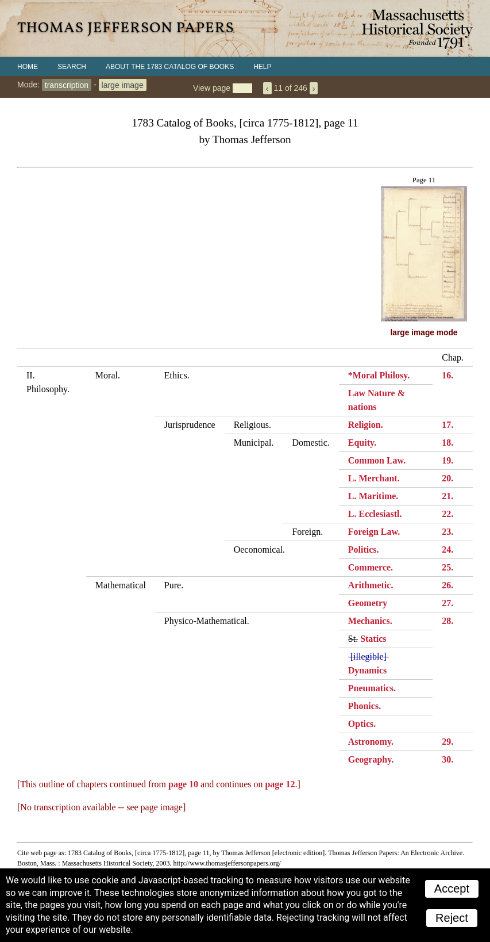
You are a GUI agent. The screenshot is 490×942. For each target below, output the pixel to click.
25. (447, 567)
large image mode (424, 332)
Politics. (363, 549)
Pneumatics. (372, 688)
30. (447, 759)
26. (447, 585)
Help (262, 67)
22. (447, 514)
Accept (451, 888)
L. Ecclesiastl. (375, 514)
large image (123, 84)
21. (447, 496)
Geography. (371, 759)
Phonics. (364, 706)
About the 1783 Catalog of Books (170, 67)
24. (447, 549)
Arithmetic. (370, 585)
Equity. (362, 442)
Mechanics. (370, 621)
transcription (66, 84)
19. (447, 460)
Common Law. (377, 460)
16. (447, 375)
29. (447, 741)
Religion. (365, 425)
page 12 (280, 784)
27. (447, 603)
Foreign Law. (374, 532)
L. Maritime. (373, 496)
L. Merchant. (374, 478)
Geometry (367, 603)
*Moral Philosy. (379, 375)
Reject (451, 918)
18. (447, 442)
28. (447, 621)
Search (71, 67)
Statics (373, 639)
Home (27, 67)
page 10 (183, 784)
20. (447, 478)
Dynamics (367, 670)
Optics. (362, 724)
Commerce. (370, 567)
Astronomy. (370, 741)
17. (447, 425)
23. (447, 532)
